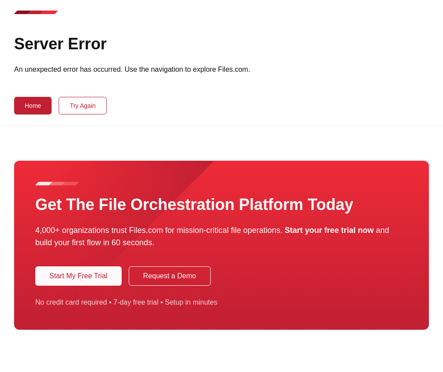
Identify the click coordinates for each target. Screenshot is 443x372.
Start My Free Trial (78, 276)
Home (33, 105)
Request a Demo (169, 276)
